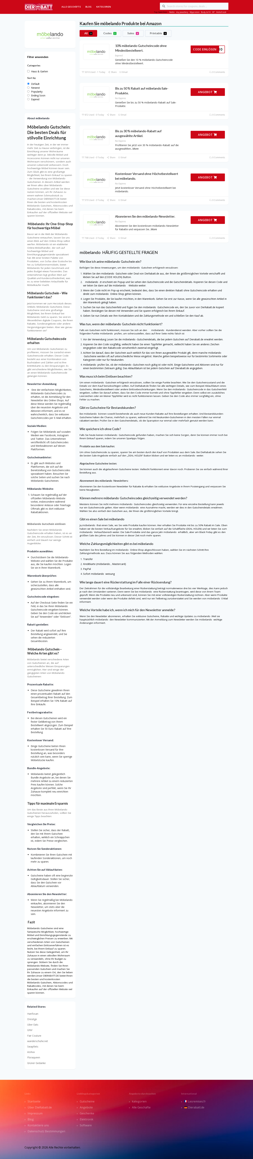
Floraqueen (33, 1057)
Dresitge (32, 1019)
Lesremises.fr (195, 1101)
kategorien (139, 1101)
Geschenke (87, 1113)
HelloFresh (221, 12)
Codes (109, 33)
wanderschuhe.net (37, 1041)
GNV (29, 1030)
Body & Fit (206, 12)
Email (123, 72)
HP (213, 12)
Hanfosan (32, 1013)
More (135, 148)
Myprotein (195, 12)
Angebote (86, 1107)
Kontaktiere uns (38, 1125)
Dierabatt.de (194, 1107)
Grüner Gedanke (36, 1063)
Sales (133, 33)
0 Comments (217, 72)
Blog (88, 6)
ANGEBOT (207, 92)
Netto (172, 12)
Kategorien (103, 6)
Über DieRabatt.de (40, 1107)
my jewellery (182, 12)
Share (112, 72)
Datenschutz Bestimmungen (46, 1131)
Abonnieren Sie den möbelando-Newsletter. (145, 216)
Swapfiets (32, 1046)
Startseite (34, 1101)
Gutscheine (87, 1101)
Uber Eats (32, 1024)
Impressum (35, 1113)
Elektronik (86, 1119)
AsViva (31, 1052)
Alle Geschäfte (71, 6)
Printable (158, 33)
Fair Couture (34, 1035)
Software (86, 1125)
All (88, 33)
